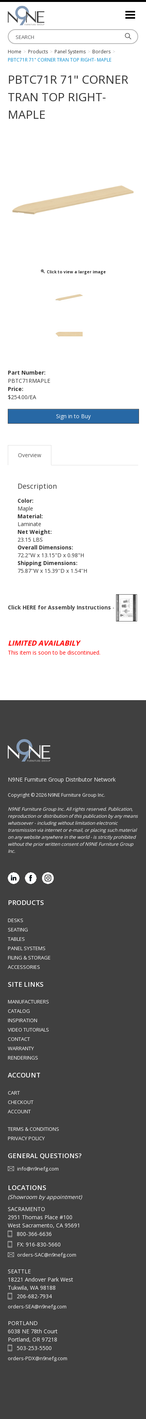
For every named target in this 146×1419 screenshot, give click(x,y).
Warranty (21, 1048)
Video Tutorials (28, 1029)
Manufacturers (28, 1001)
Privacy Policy (26, 1138)
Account (19, 1111)
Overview (29, 455)
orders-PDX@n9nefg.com (37, 1358)
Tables (16, 938)
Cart (14, 1092)
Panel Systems (27, 948)
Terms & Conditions (33, 1128)
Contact (19, 1038)
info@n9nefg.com (38, 1168)
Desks (15, 920)
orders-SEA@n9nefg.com (37, 1306)
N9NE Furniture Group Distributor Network (62, 779)
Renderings (23, 1057)
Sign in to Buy (73, 416)
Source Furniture (47, 15)
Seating (18, 929)
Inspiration (22, 1020)
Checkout (20, 1102)
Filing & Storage (29, 957)
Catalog (19, 1010)
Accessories (24, 966)
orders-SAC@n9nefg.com (46, 1254)
